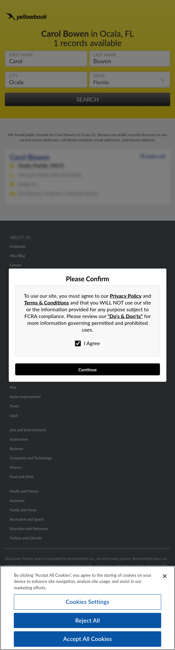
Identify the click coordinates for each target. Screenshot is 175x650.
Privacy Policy (126, 295)
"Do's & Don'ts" (125, 316)
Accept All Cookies (87, 638)
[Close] (165, 576)
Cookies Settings (87, 601)
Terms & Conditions (46, 302)
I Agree (87, 343)
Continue (87, 369)
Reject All (87, 620)
